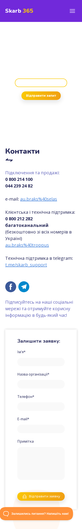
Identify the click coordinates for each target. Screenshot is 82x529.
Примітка (25, 441)
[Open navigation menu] (72, 11)
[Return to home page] (19, 11)
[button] (41, 82)
